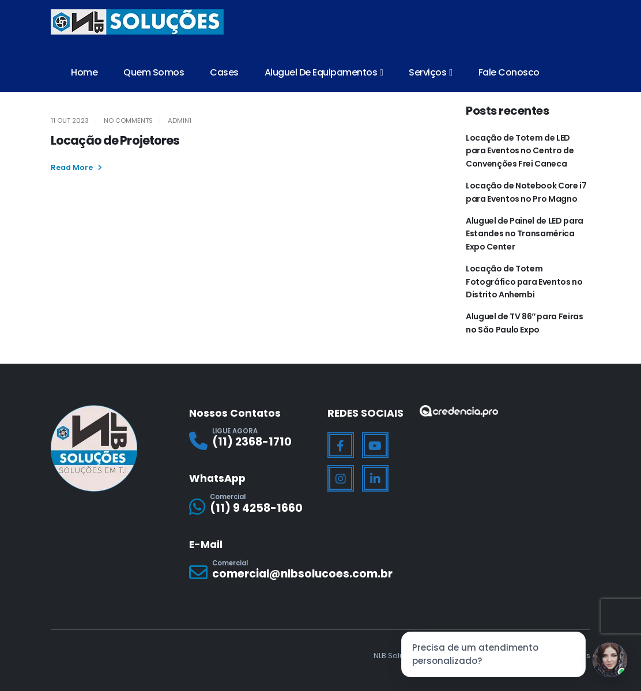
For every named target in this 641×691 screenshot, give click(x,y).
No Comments (128, 120)
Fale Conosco (509, 72)
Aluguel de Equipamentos (321, 72)
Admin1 (179, 120)
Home (84, 72)
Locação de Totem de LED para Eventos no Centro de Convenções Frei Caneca (520, 150)
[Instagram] (340, 478)
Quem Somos (153, 72)
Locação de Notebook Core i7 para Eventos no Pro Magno (526, 192)
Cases (224, 72)
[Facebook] (340, 445)
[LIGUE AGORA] (251, 440)
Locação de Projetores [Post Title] (115, 140)
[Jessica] (610, 660)
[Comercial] (251, 506)
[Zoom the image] (459, 412)
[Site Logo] (137, 22)
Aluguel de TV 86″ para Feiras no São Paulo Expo (524, 323)
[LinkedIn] (375, 478)
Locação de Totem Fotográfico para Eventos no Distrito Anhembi (524, 281)
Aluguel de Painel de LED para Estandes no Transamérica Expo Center (524, 233)
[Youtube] (375, 445)
